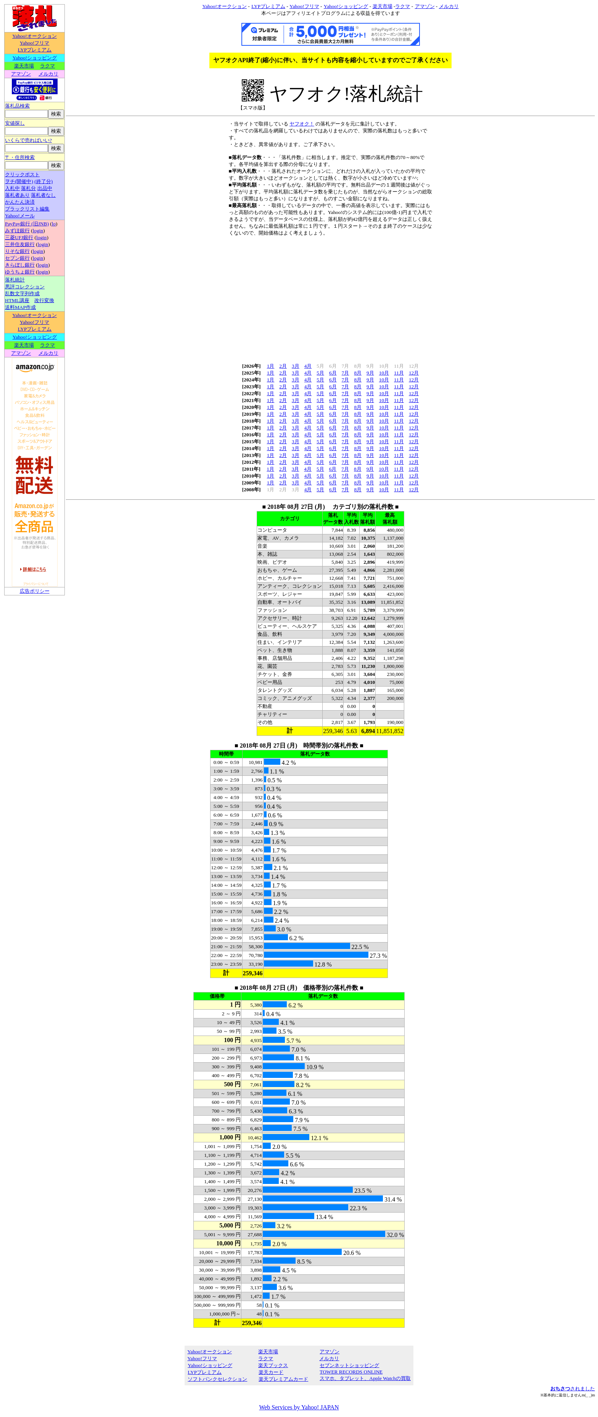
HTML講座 (17, 300)
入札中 (12, 188)
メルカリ (48, 74)
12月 (414, 373)
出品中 (44, 188)
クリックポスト (22, 174)
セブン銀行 (17, 258)
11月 (399, 373)
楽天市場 (24, 66)
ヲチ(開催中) (19, 181)
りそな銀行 (17, 251)
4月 (308, 366)
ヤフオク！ (301, 124)
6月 (333, 373)
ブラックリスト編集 (27, 209)
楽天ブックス (273, 1365)
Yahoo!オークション (34, 36)
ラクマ (47, 66)
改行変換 (44, 300)
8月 (358, 373)
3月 (295, 366)
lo (54, 224)
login (38, 230)
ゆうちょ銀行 (20, 272)
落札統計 (15, 280)
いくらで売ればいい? (28, 140)
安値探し (15, 123)
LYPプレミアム (35, 50)
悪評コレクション (25, 287)
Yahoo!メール (20, 216)
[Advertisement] (330, 297)
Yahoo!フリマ (35, 43)
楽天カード (270, 1372)
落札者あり (17, 195)
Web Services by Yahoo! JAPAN (299, 1407)
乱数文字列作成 (22, 293)
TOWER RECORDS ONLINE (351, 1372)
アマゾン (21, 74)
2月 (283, 366)
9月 (370, 373)
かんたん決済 (20, 202)
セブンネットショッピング (349, 1365)
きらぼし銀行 (20, 265)
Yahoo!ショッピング (34, 58)
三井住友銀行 (20, 244)
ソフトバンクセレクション (217, 1379)
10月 (384, 373)
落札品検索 (17, 106)
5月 (320, 373)
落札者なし (43, 195)
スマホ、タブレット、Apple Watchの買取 (364, 1378)
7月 (345, 373)
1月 (271, 366)
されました (572, 1388)
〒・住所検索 (20, 157)
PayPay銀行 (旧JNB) (27, 224)
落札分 (28, 188)
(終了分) (43, 181)
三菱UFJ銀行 (19, 237)
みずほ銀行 (17, 230)
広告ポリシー (35, 591)
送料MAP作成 (20, 307)
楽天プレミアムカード (283, 1379)
